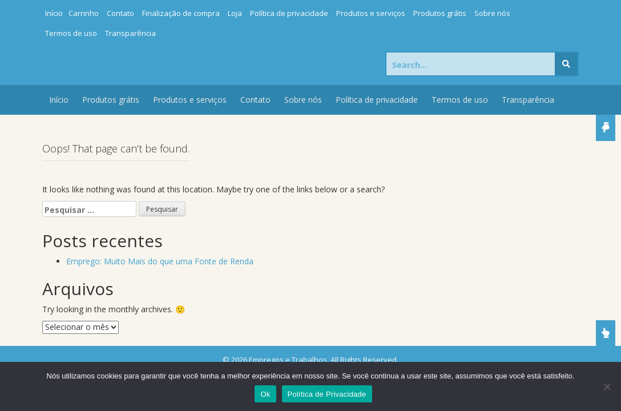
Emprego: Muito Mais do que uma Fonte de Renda (159, 261)
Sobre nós (492, 13)
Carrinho (83, 13)
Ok (265, 394)
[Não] (606, 386)
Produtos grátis (439, 13)
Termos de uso (71, 33)
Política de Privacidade (327, 394)
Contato (120, 13)
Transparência (130, 33)
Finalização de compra (181, 13)
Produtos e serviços (370, 13)
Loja (235, 13)
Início (54, 13)
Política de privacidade (289, 13)
